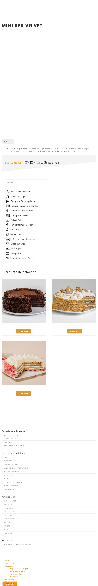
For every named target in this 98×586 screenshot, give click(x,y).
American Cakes (15, 30)
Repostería (8, 475)
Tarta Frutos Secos (12, 519)
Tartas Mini (9, 489)
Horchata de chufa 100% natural (18, 544)
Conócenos (10, 563)
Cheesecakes (8, 515)
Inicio (7, 560)
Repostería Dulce (11, 435)
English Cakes (9, 512)
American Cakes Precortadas (16, 468)
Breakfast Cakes (10, 522)
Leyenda (9, 183)
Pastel (6, 457)
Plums (6, 529)
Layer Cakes (8, 508)
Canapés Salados (11, 439)
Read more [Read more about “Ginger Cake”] (74, 331)
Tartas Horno (10, 461)
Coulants (8, 442)
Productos (9, 566)
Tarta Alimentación (12, 486)
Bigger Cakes (9, 504)
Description (7, 141)
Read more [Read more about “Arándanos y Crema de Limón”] (24, 393)
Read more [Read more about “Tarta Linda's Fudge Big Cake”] (24, 331)
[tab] (7, 141)
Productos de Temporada (15, 446)
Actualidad (9, 579)
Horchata (14, 576)
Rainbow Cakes (10, 501)
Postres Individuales (12, 472)
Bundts (7, 526)
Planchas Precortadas (13, 482)
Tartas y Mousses (11, 464)
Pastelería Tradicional (19, 571)
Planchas (8, 479)
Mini (23, 30)
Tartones (8, 533)
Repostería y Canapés (19, 568)
